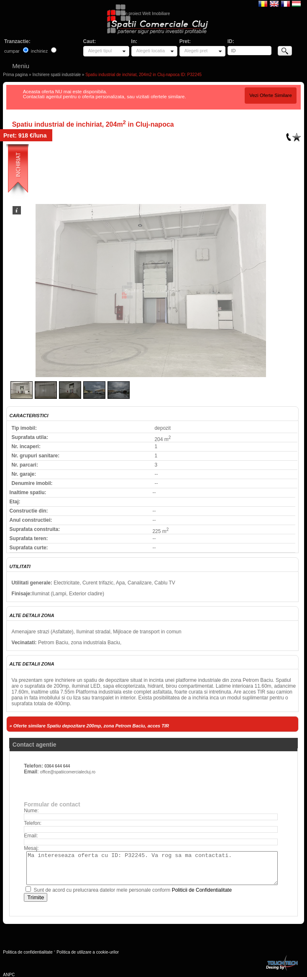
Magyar (296, 3)
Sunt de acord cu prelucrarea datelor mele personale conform (132, 890)
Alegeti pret (196, 50)
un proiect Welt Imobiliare (146, 13)
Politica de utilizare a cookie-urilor (87, 952)
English (274, 3)
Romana (262, 3)
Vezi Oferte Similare (270, 95)
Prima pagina (15, 74)
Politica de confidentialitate (27, 952)
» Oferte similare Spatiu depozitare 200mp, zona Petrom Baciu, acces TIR (89, 725)
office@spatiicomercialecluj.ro (67, 772)
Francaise (285, 3)
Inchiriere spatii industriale (56, 74)
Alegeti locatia (150, 50)
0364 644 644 (57, 766)
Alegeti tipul (100, 50)
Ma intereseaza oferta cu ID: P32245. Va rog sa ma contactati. (152, 868)
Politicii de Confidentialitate (202, 890)
